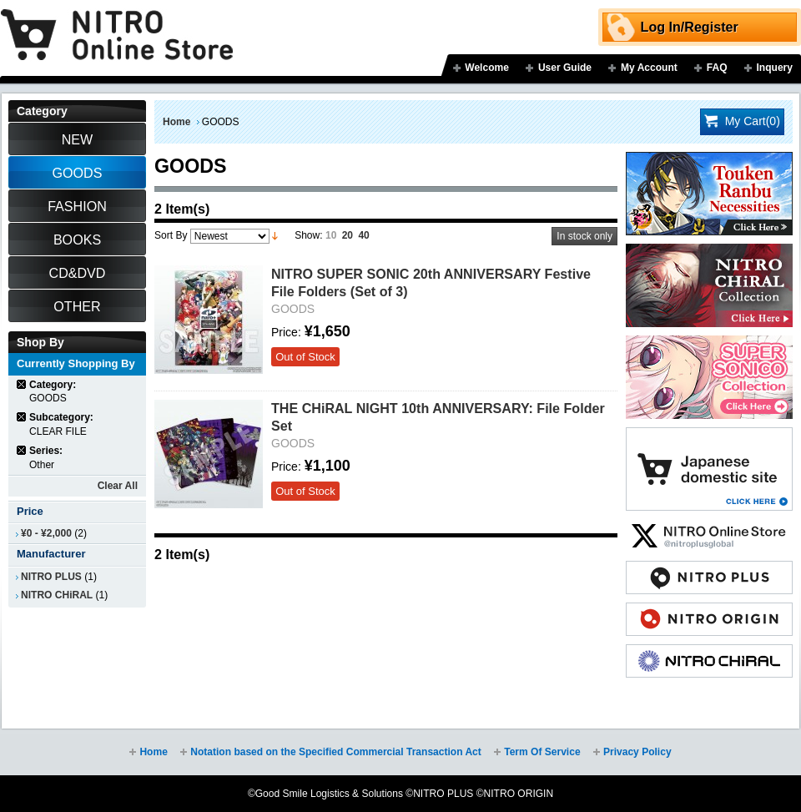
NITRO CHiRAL (57, 595)
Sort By (170, 235)
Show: (308, 235)
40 (363, 235)
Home (176, 122)
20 (347, 235)
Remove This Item (22, 384)
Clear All (118, 486)
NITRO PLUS (51, 577)
